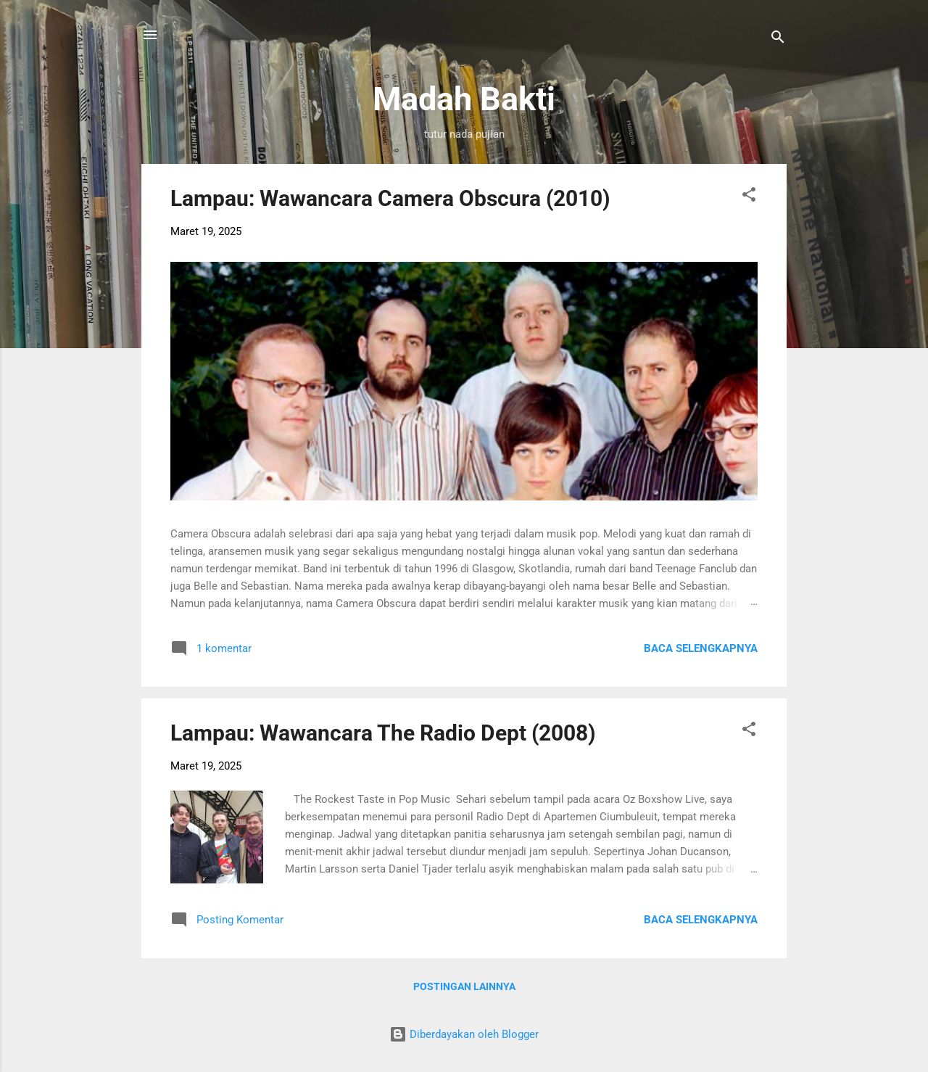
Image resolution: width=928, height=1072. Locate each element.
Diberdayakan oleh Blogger (464, 1034)
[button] (749, 197)
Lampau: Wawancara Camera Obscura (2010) (390, 198)
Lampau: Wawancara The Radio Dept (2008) (383, 733)
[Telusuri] (778, 39)
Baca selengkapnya (701, 648)
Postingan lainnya (464, 986)
